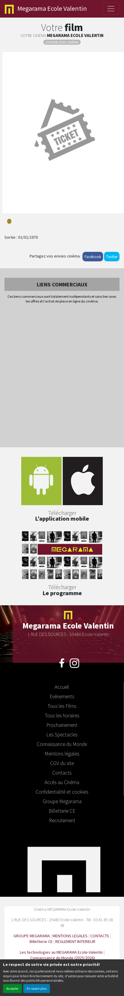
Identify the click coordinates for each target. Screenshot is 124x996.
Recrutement (62, 820)
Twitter (111, 256)
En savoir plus (37, 988)
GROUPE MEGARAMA (31, 935)
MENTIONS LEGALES (70, 935)
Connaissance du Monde (62, 743)
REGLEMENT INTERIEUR (75, 941)
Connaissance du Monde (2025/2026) (62, 958)
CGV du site (62, 763)
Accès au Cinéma (62, 782)
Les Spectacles (61, 734)
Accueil (62, 686)
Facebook (93, 256)
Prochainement (61, 724)
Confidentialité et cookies (62, 791)
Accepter (12, 988)
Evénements (62, 696)
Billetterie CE (62, 810)
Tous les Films (62, 705)
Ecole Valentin (46, 9)
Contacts (61, 772)
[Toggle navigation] (110, 9)
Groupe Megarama (62, 801)
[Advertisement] (62, 376)
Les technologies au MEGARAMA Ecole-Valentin (61, 952)
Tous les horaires (62, 715)
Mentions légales (62, 753)
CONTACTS (99, 935)
